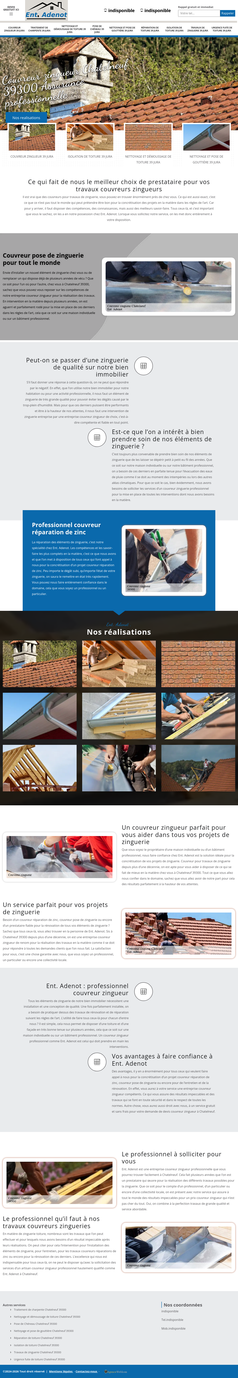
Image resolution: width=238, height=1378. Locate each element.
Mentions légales (61, 1371)
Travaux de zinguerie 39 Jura (197, 29)
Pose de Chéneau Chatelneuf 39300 (35, 1324)
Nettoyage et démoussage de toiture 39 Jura (70, 29)
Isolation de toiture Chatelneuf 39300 (36, 1345)
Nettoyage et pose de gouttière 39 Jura (122, 29)
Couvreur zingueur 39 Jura (14, 29)
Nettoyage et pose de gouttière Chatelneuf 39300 (44, 1331)
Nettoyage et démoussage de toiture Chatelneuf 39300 (47, 1316)
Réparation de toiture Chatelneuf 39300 (38, 1338)
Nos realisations (26, 117)
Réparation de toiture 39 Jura (150, 29)
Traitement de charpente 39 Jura (39, 29)
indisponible (119, 10)
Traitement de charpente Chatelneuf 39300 (40, 1309)
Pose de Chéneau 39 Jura (97, 29)
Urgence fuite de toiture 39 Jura (222, 29)
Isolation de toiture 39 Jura (174, 29)
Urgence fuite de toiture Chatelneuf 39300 (39, 1359)
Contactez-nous (87, 1371)
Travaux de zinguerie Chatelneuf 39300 (37, 1352)
